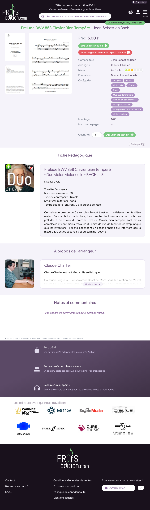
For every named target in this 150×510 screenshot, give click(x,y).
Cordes (132, 85)
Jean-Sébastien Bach (123, 60)
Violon (129, 80)
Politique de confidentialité (69, 492)
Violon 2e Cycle (120, 114)
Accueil (8, 338)
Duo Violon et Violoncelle (125, 99)
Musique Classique (121, 104)
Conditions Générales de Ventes (72, 480)
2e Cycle (117, 80)
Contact (10, 480)
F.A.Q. (8, 492)
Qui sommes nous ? (16, 486)
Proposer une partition (66, 486)
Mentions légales (63, 497)
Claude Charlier (120, 65)
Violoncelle (118, 85)
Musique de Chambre (123, 95)
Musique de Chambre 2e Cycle (127, 109)
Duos (115, 90)
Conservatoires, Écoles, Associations (125, 22)
